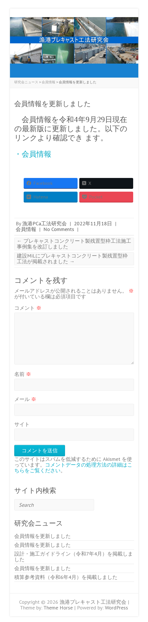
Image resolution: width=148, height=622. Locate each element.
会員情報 (26, 229)
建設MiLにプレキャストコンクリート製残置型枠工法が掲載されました (72, 258)
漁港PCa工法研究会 (44, 223)
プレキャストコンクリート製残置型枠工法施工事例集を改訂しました (74, 244)
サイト (22, 424)
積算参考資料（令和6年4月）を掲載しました (65, 577)
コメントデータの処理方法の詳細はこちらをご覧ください (73, 467)
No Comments (58, 229)
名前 (22, 374)
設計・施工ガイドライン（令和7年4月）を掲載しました (73, 556)
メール (25, 399)
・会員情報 (32, 154)
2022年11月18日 (93, 223)
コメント (27, 308)
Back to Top (140, 614)
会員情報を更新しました (42, 536)
